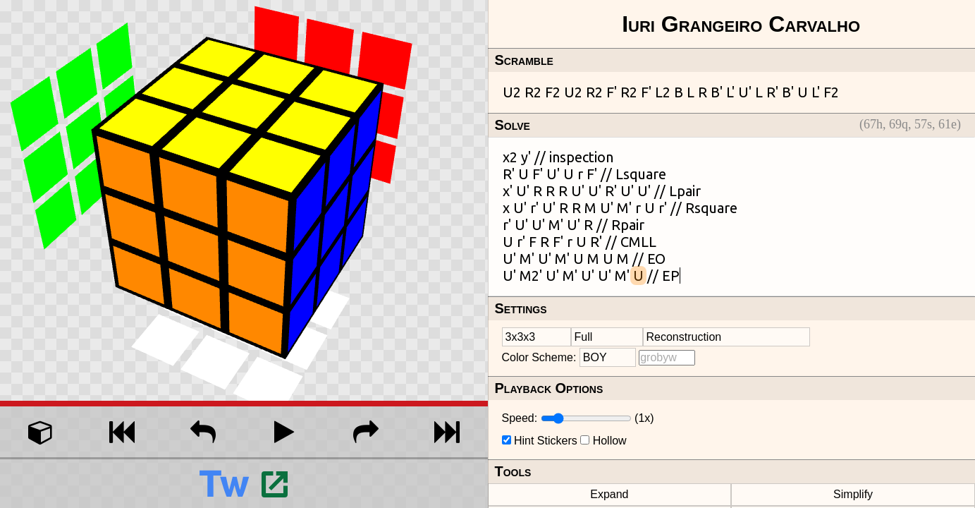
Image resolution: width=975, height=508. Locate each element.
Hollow (610, 441)
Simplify (853, 494)
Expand (609, 494)
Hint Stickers (545, 441)
